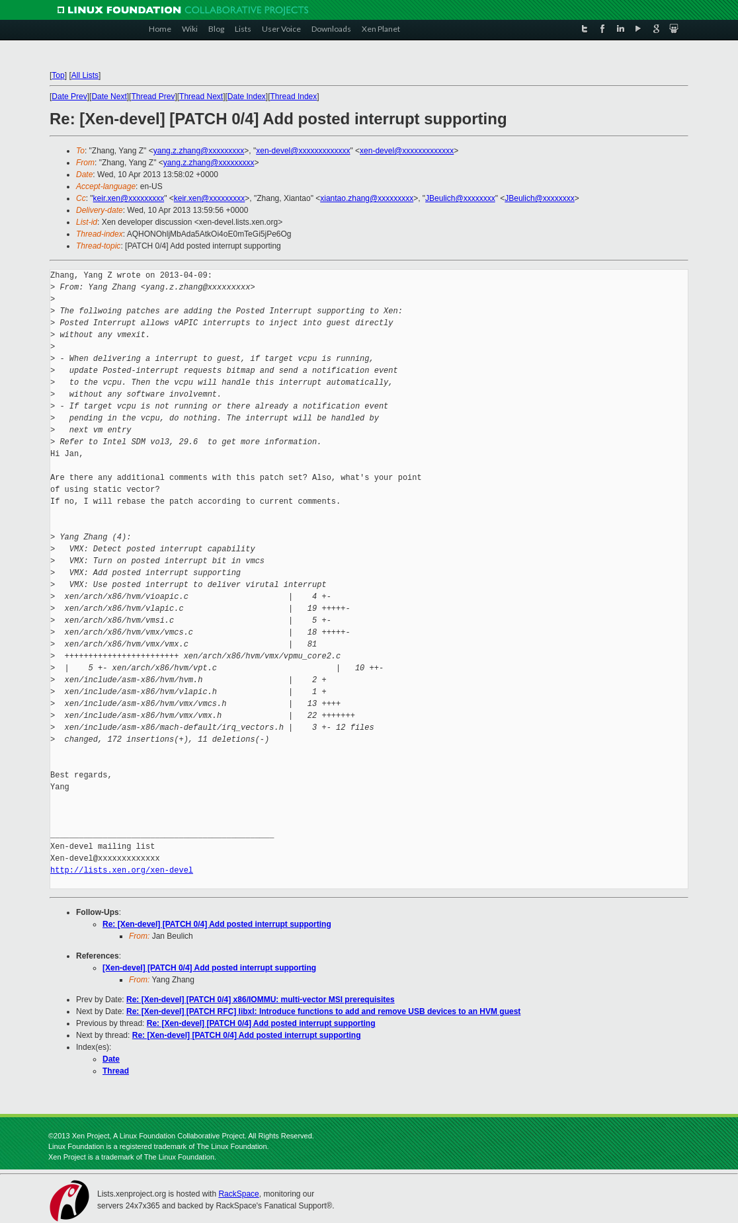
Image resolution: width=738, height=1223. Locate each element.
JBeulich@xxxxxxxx (460, 198)
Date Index (246, 96)
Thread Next (201, 96)
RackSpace (238, 1194)
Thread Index (293, 96)
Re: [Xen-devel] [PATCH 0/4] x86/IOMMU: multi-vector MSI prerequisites (260, 999)
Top (58, 75)
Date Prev (69, 96)
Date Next (108, 96)
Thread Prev (153, 96)
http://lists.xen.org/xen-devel (121, 870)
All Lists (85, 75)
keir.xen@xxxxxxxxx (129, 198)
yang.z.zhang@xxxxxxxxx (199, 150)
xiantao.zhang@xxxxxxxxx (366, 198)
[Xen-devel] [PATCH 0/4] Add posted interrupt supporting (209, 967)
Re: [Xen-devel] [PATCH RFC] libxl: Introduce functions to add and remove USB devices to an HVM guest (323, 1011)
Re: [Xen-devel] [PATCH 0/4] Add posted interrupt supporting (216, 924)
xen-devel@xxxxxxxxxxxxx (303, 150)
